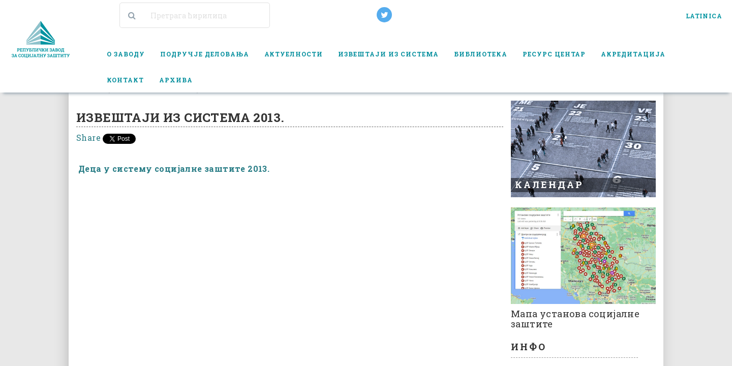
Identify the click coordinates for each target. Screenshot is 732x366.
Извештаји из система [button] (388, 54)
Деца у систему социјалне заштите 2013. (173, 168)
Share (88, 137)
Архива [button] (176, 80)
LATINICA (704, 16)
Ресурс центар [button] (554, 54)
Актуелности (293, 54)
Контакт (125, 80)
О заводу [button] (126, 54)
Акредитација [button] (633, 54)
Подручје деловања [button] (204, 54)
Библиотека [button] (480, 54)
